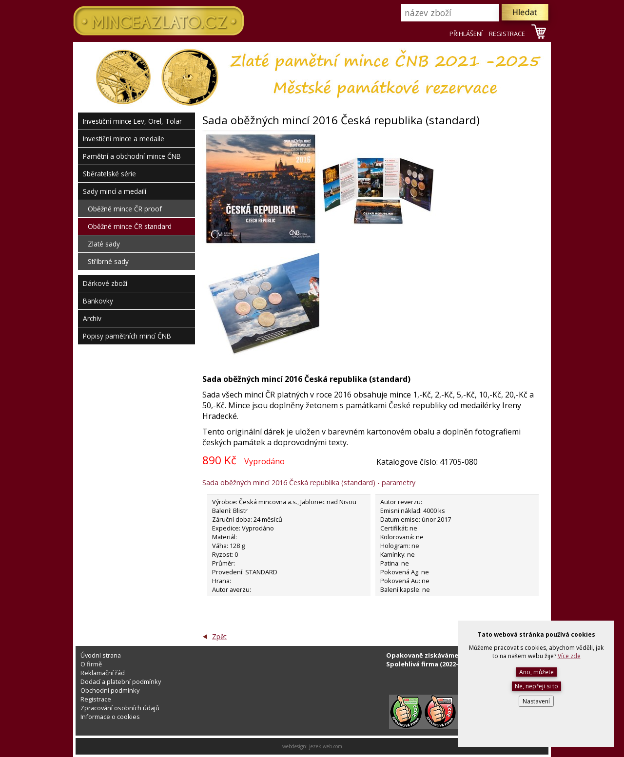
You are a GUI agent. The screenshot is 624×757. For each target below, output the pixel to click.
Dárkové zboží (105, 283)
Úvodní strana (100, 655)
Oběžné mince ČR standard (130, 226)
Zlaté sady (104, 243)
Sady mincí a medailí (114, 191)
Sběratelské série (109, 173)
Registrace (95, 699)
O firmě (91, 664)
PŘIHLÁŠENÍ (466, 33)
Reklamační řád (102, 672)
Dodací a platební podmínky (120, 681)
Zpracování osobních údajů (119, 707)
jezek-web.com (325, 746)
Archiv (92, 318)
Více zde (569, 656)
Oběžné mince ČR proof (125, 208)
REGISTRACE (507, 33)
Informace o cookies (110, 716)
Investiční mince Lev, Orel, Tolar (132, 121)
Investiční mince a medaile (123, 138)
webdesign (294, 746)
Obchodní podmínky (109, 690)
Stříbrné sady (108, 261)
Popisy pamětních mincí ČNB (127, 336)
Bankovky (98, 300)
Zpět (219, 636)
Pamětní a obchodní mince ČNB (132, 156)
